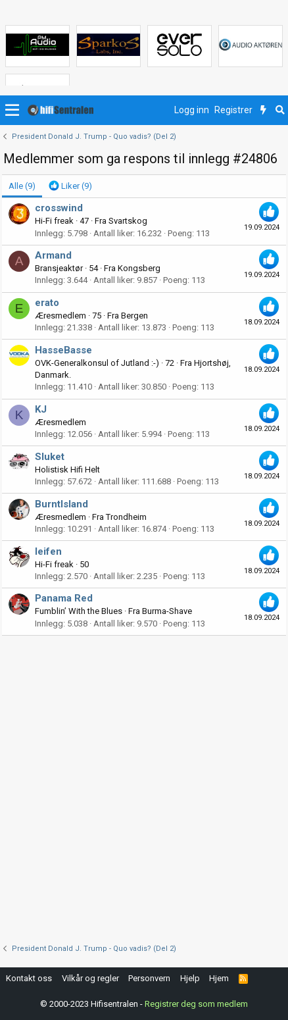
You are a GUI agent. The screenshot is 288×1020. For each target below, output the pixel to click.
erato (47, 303)
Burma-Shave (167, 611)
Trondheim (126, 517)
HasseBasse (63, 350)
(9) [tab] (22, 186)
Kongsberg (139, 268)
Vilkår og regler (90, 978)
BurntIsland (61, 504)
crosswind (59, 208)
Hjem (219, 978)
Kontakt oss (29, 978)
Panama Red (64, 598)
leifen (48, 551)
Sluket (49, 457)
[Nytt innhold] (263, 110)
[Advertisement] (144, 786)
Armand (53, 255)
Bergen (134, 315)
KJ (41, 409)
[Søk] (280, 110)
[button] (12, 110)
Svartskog (127, 221)
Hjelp (190, 978)
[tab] (70, 186)
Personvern (149, 978)
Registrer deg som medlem (196, 1004)
